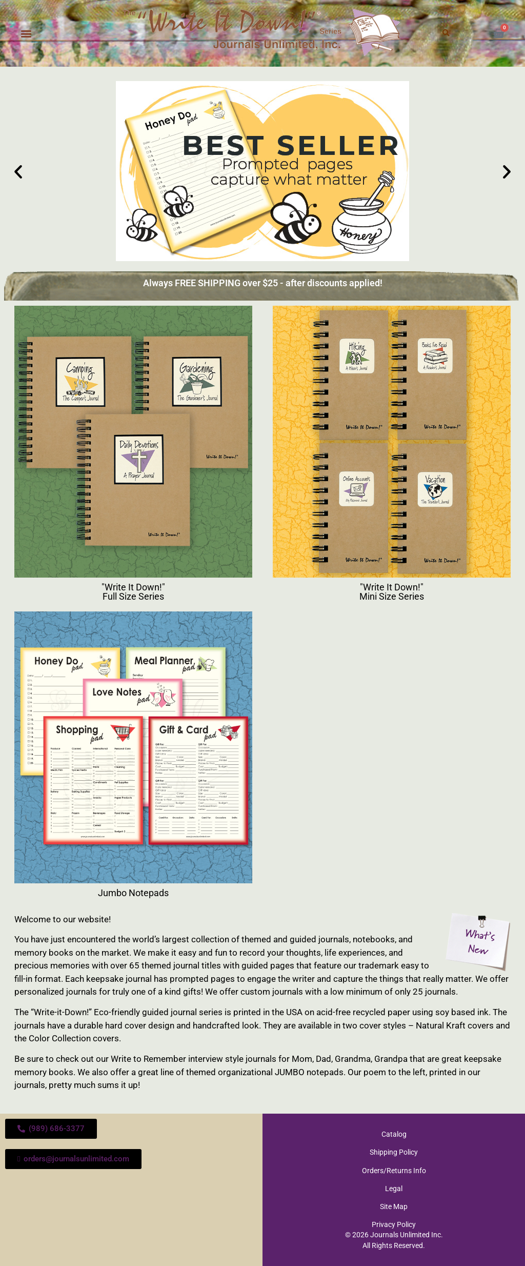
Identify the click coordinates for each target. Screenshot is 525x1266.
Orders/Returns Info (394, 1170)
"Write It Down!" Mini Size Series (391, 592)
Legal (393, 1188)
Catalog (394, 1134)
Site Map (394, 1206)
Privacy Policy (394, 1224)
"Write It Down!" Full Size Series (133, 592)
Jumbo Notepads (133, 892)
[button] (26, 33)
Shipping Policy (394, 1152)
